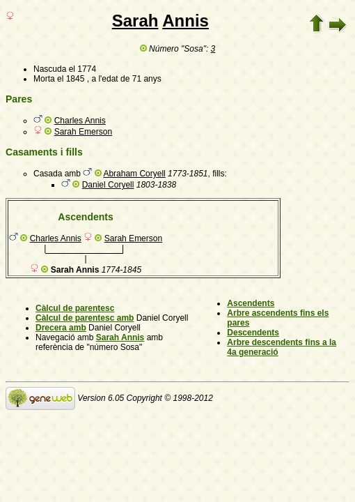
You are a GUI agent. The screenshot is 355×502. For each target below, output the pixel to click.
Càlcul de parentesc (75, 308)
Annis (185, 20)
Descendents (253, 332)
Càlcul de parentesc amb (85, 318)
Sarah (135, 20)
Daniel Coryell (108, 185)
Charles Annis (80, 121)
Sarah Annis (120, 337)
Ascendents (250, 303)
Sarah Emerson (83, 132)
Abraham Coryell (134, 173)
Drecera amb (61, 328)
